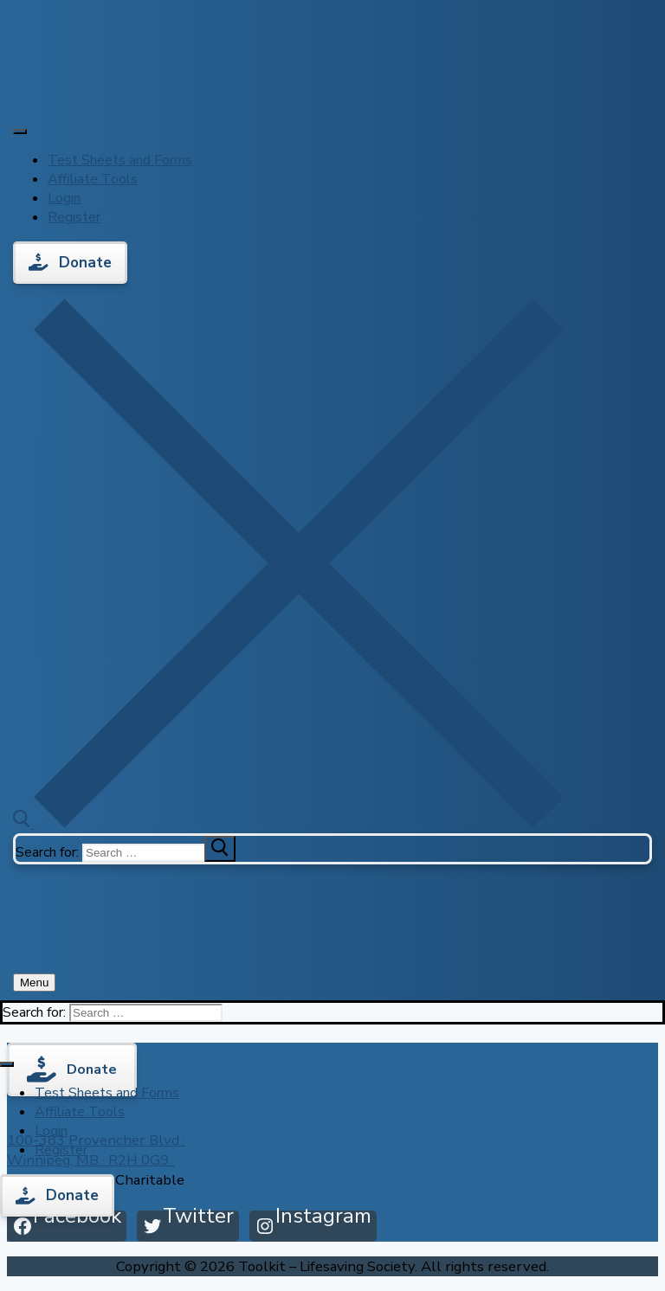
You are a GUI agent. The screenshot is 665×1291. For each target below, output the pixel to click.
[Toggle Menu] (20, 131)
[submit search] (220, 849)
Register (74, 217)
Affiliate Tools (93, 179)
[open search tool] (288, 823)
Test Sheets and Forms (120, 160)
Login (64, 198)
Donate (70, 263)
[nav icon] (34, 982)
